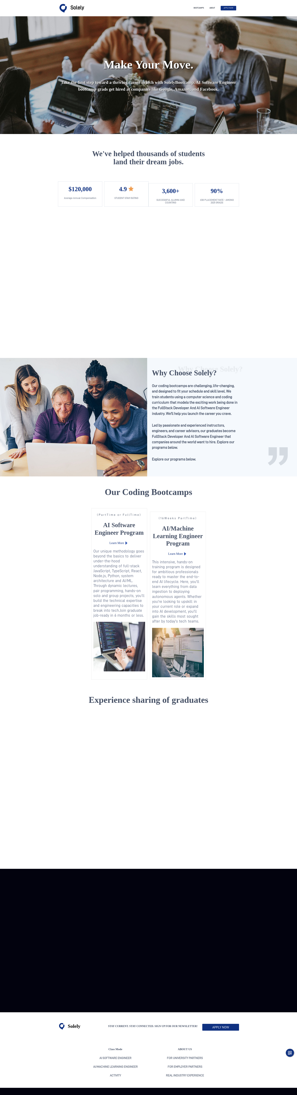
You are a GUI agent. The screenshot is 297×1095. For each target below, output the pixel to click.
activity (115, 1052)
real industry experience (185, 1052)
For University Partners (185, 1035)
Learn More (100, 546)
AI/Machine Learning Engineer (115, 1043)
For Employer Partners (185, 1043)
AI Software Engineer (115, 1035)
